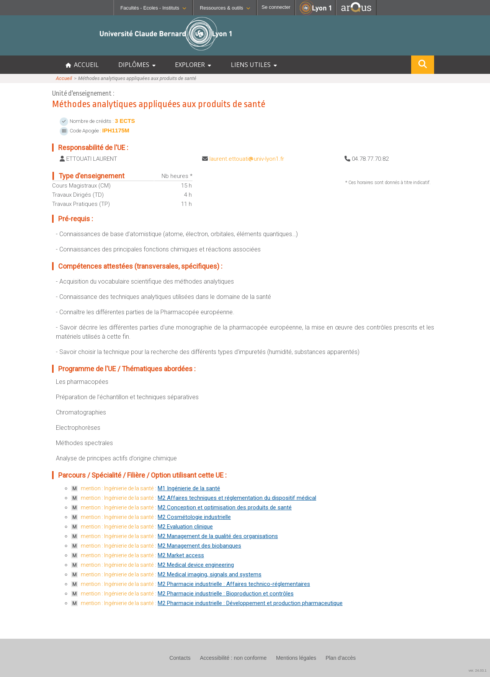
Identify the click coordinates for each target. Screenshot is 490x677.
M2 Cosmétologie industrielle (194, 517)
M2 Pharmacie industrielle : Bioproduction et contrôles (226, 593)
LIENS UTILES (254, 64)
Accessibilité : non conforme (233, 658)
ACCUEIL (82, 64)
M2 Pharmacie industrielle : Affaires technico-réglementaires (234, 584)
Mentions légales (296, 658)
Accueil (64, 78)
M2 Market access (181, 555)
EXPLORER (193, 64)
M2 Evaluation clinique (185, 526)
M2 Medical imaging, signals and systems (209, 574)
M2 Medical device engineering (196, 564)
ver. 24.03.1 (478, 670)
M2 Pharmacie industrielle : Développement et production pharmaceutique (250, 603)
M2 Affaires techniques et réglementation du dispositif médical (237, 497)
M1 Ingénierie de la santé (189, 488)
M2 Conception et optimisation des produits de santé (225, 507)
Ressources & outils (225, 8)
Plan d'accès (340, 658)
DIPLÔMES (136, 64)
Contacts (179, 658)
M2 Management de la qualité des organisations (218, 536)
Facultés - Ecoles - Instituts (153, 8)
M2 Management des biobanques (199, 545)
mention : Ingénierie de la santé (117, 488)
